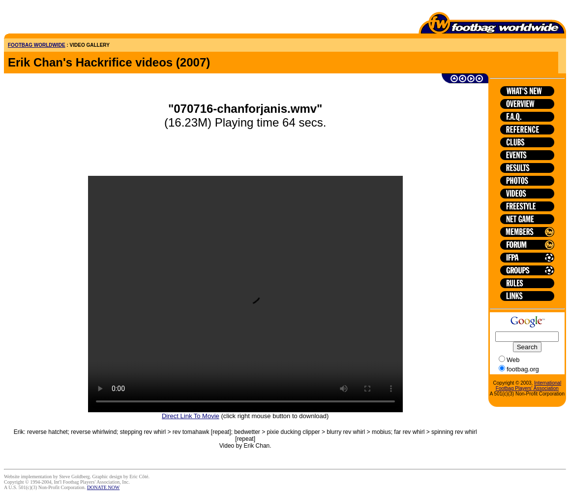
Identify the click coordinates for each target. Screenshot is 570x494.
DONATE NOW (103, 487)
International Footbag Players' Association (528, 385)
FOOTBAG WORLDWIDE (36, 45)
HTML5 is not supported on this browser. (245, 294)
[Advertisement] (61, 18)
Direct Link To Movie (190, 416)
